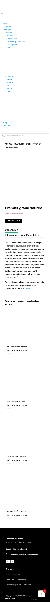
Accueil (6, 24)
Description (11, 230)
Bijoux (9, 88)
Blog (5, 122)
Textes (10, 48)
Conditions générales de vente (18, 585)
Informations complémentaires (22, 235)
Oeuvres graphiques (16, 42)
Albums (10, 36)
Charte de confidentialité (16, 580)
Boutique (7, 30)
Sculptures (9, 76)
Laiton (9, 91)
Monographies (13, 45)
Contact (6, 125)
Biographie (7, 27)
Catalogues (12, 39)
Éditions (8, 33)
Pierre (9, 79)
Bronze (10, 82)
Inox (8, 85)
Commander (13, 221)
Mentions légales (13, 575)
